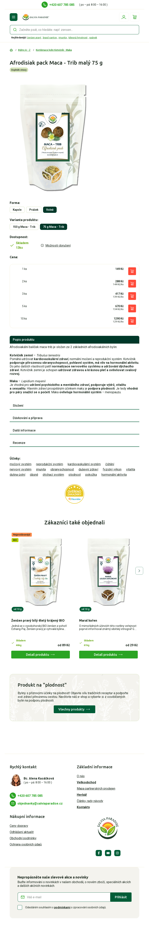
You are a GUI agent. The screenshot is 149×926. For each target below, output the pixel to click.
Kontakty (83, 807)
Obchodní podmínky (23, 838)
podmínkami (62, 907)
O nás (81, 776)
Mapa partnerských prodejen (96, 788)
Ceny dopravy (19, 826)
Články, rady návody (90, 801)
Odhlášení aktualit (22, 832)
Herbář (82, 795)
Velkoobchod (86, 782)
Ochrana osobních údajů (26, 844)
